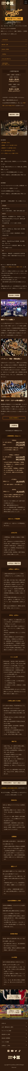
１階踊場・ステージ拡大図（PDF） (9, 145)
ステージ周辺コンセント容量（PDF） (10, 153)
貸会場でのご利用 (14, 1034)
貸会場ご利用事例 (14, 418)
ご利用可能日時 (14, 39)
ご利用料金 (14, 54)
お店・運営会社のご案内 (14, 1027)
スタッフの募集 (14, 1042)
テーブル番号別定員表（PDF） (8, 150)
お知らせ (14, 1023)
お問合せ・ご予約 (14, 1045)
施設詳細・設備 (14, 44)
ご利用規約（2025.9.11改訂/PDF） (9, 788)
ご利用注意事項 (14, 64)
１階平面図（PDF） (5, 142)
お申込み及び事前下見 (14, 59)
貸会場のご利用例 (14, 49)
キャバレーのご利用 (14, 1030)
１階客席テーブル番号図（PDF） (9, 148)
